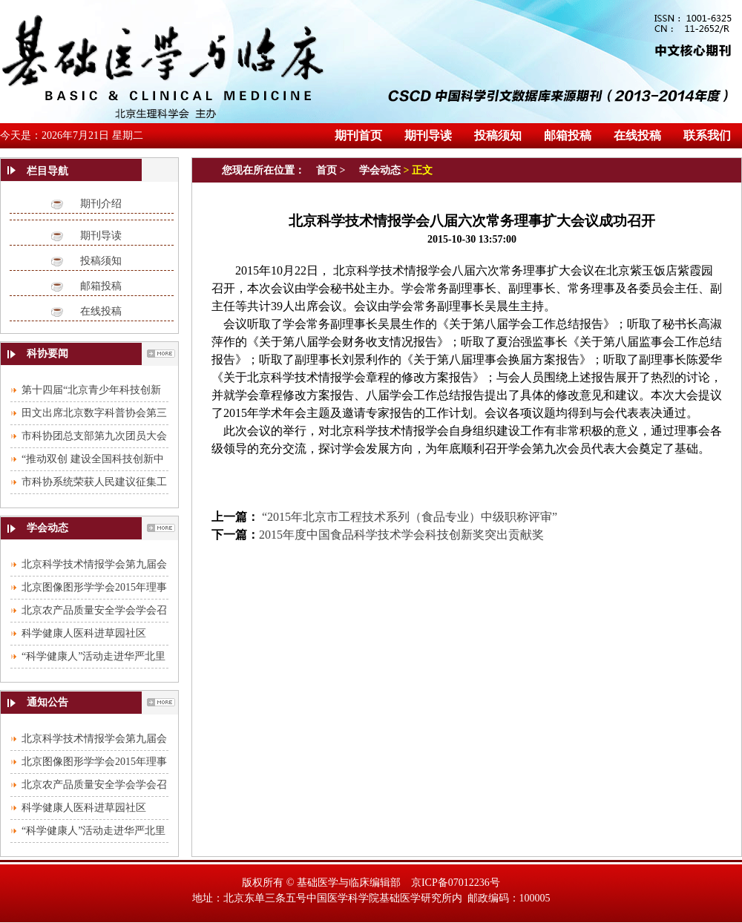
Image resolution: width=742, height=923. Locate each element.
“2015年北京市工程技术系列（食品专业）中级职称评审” (408, 516)
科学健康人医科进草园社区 (84, 633)
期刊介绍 (101, 203)
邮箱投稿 (101, 286)
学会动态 (380, 170)
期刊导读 (101, 235)
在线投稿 (101, 311)
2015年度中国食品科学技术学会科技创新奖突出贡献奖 (401, 534)
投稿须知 (101, 260)
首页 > (332, 170)
